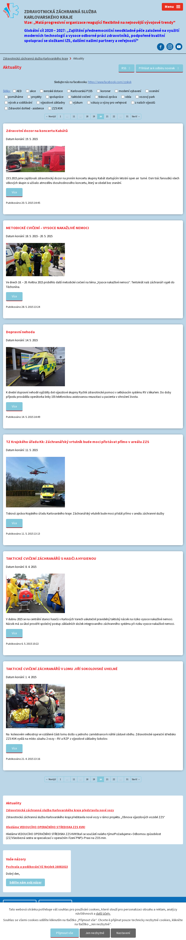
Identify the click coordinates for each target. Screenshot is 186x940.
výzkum (78, 103)
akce (33, 91)
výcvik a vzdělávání (20, 103)
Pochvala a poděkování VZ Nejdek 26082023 (37, 867)
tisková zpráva (108, 97)
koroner (105, 91)
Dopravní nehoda (20, 331)
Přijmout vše (64, 933)
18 (87, 116)
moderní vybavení (130, 91)
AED (19, 91)
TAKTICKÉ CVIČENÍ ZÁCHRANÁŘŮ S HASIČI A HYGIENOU (51, 558)
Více (14, 192)
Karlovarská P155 (81, 91)
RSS (126, 68)
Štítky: (7, 91)
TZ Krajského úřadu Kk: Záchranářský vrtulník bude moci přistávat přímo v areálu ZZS (77, 441)
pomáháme (15, 97)
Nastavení (123, 933)
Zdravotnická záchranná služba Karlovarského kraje (35, 58)
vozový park (147, 97)
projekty (36, 97)
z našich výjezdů (145, 103)
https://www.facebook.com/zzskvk (109, 82)
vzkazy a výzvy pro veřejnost (109, 103)
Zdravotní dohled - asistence (26, 108)
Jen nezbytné (94, 933)
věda (128, 97)
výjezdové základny (53, 103)
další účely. (103, 913)
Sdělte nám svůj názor (25, 882)
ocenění (154, 91)
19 (94, 116)
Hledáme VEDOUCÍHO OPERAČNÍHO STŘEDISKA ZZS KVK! (45, 827)
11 (74, 116)
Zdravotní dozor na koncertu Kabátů (37, 130)
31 (127, 116)
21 (107, 116)
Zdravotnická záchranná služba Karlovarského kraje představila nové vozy (60, 810)
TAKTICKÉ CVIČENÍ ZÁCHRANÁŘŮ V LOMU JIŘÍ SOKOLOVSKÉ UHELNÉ (62, 668)
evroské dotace (53, 91)
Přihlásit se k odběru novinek (159, 68)
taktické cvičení (81, 97)
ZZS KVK (57, 108)
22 (114, 116)
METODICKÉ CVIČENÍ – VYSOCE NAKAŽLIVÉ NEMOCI (47, 227)
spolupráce (56, 97)
